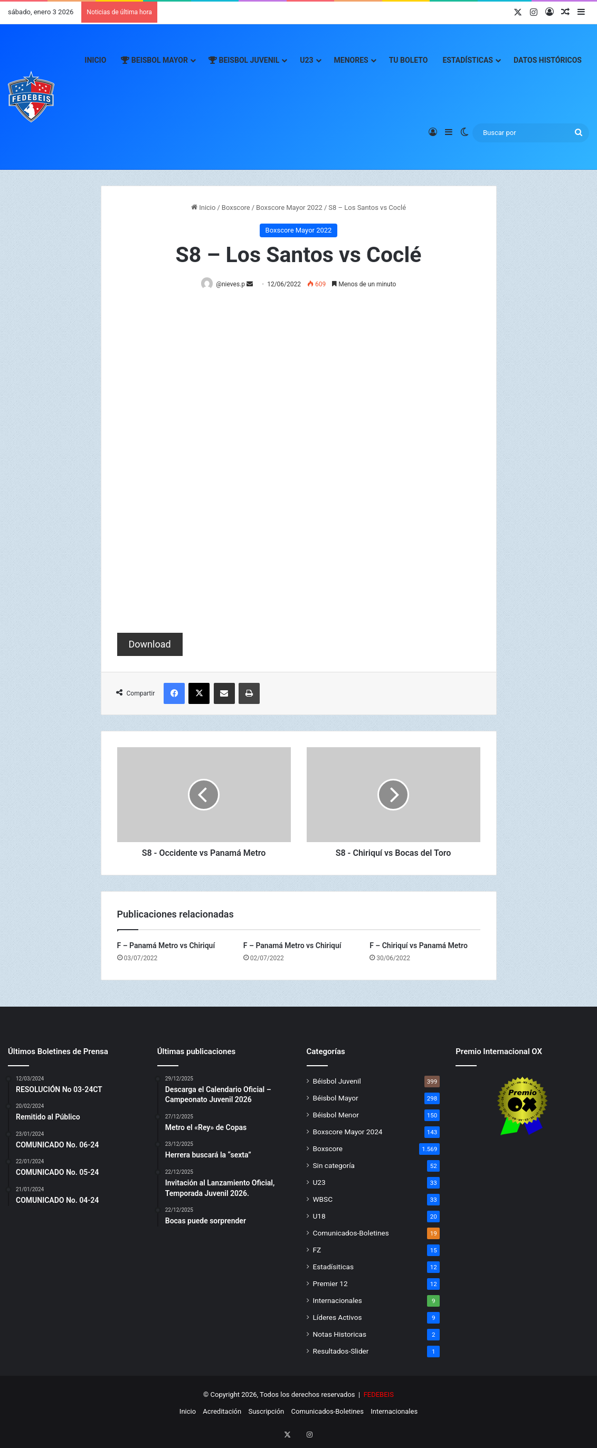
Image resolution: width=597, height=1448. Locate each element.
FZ (317, 1250)
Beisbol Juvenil (244, 60)
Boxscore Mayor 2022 (289, 207)
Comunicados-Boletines (351, 1233)
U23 (306, 60)
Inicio (95, 60)
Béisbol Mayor (335, 1098)
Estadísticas (467, 60)
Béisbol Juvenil (337, 1081)
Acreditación (222, 1412)
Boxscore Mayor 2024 (348, 1132)
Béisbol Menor (336, 1115)
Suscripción (266, 1412)
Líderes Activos (337, 1318)
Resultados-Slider (341, 1351)
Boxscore (236, 207)
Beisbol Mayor (154, 60)
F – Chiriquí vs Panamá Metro (418, 946)
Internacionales (337, 1301)
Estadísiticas (333, 1267)
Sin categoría (334, 1166)
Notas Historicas (340, 1334)
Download (150, 644)
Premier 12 (330, 1284)
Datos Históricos (548, 60)
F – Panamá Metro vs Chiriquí (166, 946)
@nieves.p (232, 284)
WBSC (323, 1199)
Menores (351, 60)
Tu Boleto (408, 60)
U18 (319, 1216)
